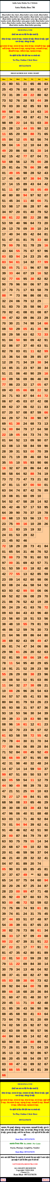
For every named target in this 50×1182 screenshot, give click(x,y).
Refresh (46, 1180)
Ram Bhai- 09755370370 (24, 1139)
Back (3, 1180)
